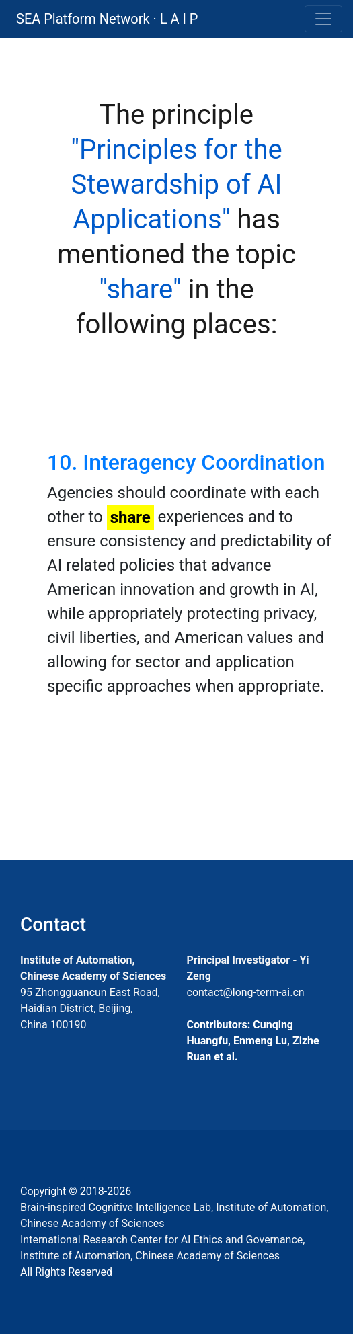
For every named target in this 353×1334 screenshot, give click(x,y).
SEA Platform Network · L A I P (107, 19)
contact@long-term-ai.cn (246, 992)
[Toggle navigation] (323, 18)
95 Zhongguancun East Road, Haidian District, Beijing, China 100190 (90, 1008)
